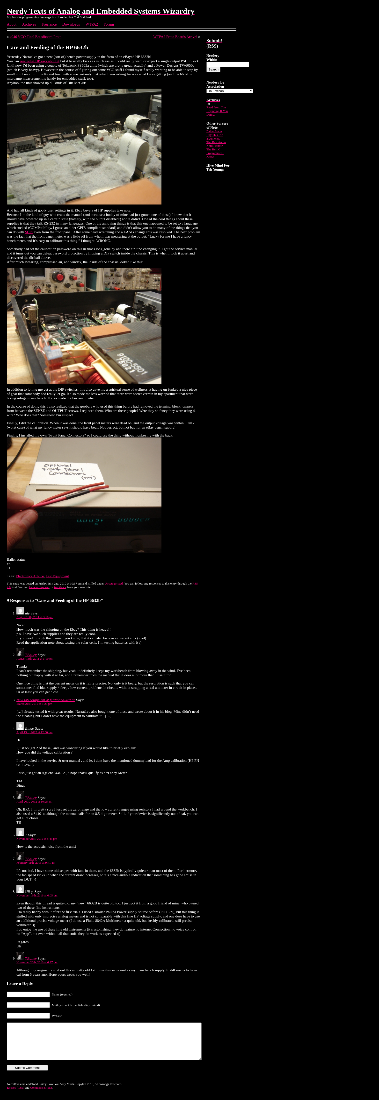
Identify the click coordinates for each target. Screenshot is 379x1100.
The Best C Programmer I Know (215, 153)
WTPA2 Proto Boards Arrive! (175, 37)
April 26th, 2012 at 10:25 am (34, 801)
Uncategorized (114, 583)
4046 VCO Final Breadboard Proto (36, 37)
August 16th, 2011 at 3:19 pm (34, 658)
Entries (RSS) (15, 1095)
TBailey (31, 655)
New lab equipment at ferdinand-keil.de (45, 700)
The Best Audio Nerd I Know (216, 144)
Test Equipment (57, 576)
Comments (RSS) (41, 1095)
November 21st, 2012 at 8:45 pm (36, 838)
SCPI (29, 232)
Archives (29, 24)
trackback (60, 587)
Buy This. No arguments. (214, 136)
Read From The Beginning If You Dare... (217, 111)
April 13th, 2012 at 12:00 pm (34, 732)
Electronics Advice (30, 576)
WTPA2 (92, 24)
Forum (109, 24)
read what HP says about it (39, 61)
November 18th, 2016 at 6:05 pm (37, 895)
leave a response (39, 587)
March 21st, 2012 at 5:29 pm (34, 703)
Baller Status (214, 131)
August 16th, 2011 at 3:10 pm (34, 617)
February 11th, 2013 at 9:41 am (35, 862)
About (11, 24)
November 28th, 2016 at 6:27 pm (37, 962)
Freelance (49, 24)
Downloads (71, 24)
